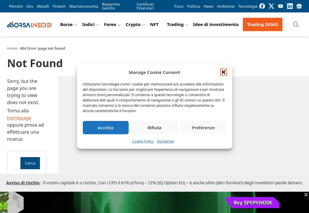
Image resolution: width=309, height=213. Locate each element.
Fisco (178, 6)
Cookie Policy (143, 140)
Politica (193, 6)
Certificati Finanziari (145, 6)
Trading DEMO (262, 24)
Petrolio (16, 6)
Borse (66, 24)
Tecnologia (248, 6)
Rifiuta (154, 127)
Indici (88, 24)
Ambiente (225, 6)
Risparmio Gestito (111, 6)
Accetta (106, 127)
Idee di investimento (216, 24)
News (208, 6)
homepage (19, 117)
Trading (175, 24)
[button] (224, 72)
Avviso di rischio (23, 182)
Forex (110, 24)
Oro (29, 6)
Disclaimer (165, 140)
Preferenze (203, 127)
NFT (154, 24)
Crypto (133, 24)
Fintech (59, 6)
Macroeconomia (83, 6)
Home (12, 48)
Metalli (43, 6)
